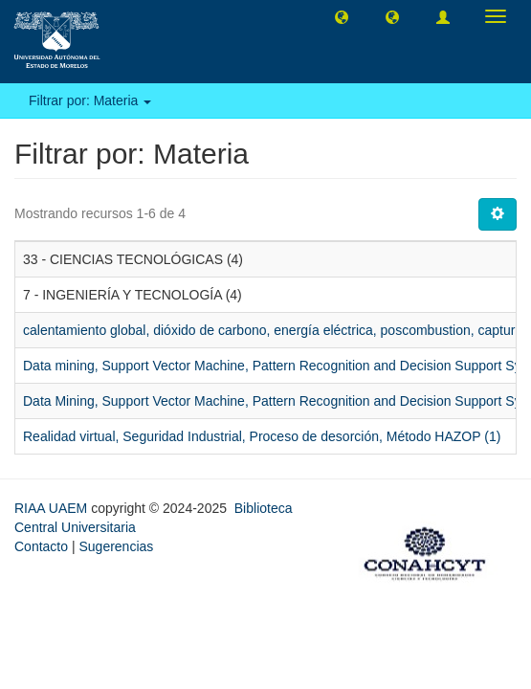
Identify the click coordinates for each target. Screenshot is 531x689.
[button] (341, 16)
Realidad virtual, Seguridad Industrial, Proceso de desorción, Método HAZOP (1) (261, 436)
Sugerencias (115, 546)
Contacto (41, 546)
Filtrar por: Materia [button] (90, 100)
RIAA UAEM (52, 508)
